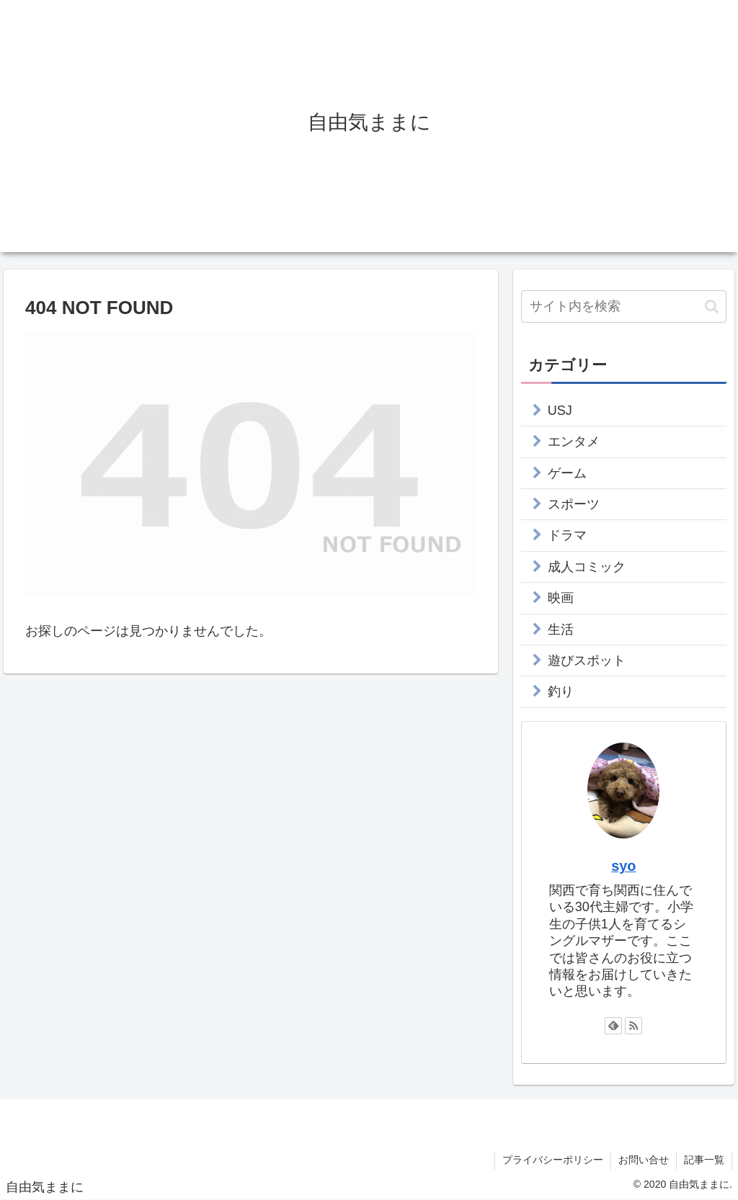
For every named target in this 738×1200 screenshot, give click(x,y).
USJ (560, 410)
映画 (561, 598)
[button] (711, 306)
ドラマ (567, 535)
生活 (561, 629)
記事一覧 (704, 1159)
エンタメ (574, 441)
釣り (561, 691)
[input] (623, 306)
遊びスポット (587, 660)
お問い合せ (643, 1159)
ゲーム (567, 473)
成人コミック (587, 567)
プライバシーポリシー (552, 1159)
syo (623, 866)
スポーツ (574, 504)
